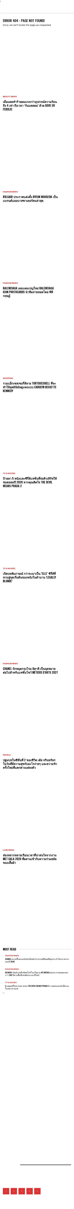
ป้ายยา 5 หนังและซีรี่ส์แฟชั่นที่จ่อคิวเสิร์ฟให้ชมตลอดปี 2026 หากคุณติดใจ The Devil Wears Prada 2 (30, 482)
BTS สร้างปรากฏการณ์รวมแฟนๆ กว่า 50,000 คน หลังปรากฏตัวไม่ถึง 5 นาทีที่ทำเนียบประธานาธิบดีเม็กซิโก (34, 1101)
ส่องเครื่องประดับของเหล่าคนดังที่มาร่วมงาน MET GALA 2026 (23, 1042)
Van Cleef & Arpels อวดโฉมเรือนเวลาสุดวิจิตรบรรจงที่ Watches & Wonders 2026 (32, 1065)
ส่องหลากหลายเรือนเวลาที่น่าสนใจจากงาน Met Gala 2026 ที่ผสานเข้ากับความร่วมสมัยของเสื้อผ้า (30, 859)
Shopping (8, 378)
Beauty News (10, 97)
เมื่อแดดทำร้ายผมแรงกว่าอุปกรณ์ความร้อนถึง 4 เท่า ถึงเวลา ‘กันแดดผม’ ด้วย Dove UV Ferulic (30, 105)
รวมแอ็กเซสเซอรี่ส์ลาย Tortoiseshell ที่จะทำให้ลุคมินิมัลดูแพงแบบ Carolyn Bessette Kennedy (29, 387)
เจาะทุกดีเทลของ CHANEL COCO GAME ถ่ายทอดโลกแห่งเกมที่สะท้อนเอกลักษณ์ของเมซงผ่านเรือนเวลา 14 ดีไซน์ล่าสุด (37, 1071)
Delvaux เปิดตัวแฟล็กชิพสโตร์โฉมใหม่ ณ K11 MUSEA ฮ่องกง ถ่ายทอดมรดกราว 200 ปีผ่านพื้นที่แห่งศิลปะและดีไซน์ (36, 973)
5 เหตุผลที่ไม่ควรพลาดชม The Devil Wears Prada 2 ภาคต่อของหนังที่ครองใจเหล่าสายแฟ (37, 987)
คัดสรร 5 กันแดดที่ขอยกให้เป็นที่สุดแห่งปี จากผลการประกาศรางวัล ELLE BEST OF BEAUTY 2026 (34, 1135)
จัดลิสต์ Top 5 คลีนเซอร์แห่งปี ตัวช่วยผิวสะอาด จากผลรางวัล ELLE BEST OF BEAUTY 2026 (32, 1125)
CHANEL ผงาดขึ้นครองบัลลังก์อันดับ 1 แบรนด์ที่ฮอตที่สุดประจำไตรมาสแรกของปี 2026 (37, 960)
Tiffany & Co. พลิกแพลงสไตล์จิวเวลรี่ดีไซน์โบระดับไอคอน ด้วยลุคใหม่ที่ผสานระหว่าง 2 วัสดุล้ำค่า (33, 1077)
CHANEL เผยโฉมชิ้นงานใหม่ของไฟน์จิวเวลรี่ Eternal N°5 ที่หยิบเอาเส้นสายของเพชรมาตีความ (33, 1060)
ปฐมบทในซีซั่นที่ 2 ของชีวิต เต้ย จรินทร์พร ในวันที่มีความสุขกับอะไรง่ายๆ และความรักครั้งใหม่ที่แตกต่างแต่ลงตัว (30, 764)
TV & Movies (9, 473)
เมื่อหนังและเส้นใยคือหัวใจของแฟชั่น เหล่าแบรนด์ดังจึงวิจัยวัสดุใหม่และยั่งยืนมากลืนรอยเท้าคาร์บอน (35, 1139)
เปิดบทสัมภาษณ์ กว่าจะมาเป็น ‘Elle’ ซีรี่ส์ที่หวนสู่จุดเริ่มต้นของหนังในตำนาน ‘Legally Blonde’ (29, 577)
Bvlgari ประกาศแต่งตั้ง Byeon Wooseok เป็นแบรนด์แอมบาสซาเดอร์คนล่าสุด (30, 199)
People (7, 755)
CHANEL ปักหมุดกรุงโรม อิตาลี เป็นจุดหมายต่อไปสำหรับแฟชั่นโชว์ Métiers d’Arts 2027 (30, 670)
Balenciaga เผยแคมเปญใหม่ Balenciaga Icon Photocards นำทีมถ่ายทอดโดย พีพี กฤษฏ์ (28, 292)
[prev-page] (3, 993)
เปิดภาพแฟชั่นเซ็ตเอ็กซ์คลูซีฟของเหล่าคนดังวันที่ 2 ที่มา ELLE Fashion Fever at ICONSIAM (33, 1144)
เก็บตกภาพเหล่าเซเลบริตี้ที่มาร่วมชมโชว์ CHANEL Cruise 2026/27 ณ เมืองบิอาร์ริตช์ (31, 1111)
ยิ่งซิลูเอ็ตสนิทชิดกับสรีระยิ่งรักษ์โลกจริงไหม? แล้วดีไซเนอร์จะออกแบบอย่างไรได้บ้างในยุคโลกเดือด (34, 1130)
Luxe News (8, 850)
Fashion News (10, 192)
